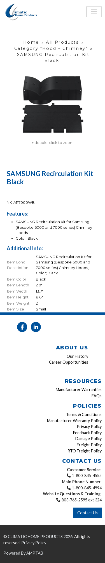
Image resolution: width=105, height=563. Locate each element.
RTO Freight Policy (84, 450)
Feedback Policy (87, 432)
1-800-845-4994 (87, 487)
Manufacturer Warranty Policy (74, 420)
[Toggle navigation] (94, 11)
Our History (77, 356)
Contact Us (87, 512)
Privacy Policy (89, 426)
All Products (62, 42)
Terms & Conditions (84, 414)
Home (31, 42)
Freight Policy (89, 444)
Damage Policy (88, 438)
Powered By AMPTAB (23, 553)
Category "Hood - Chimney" (51, 48)
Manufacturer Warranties (79, 389)
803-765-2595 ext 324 (82, 499)
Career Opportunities (68, 362)
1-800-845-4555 (87, 475)
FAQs (97, 395)
